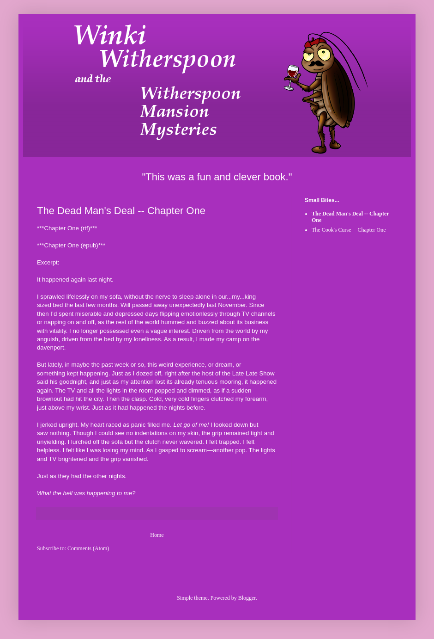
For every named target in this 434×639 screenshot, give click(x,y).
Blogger (247, 598)
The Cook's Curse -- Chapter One (349, 230)
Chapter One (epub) (71, 245)
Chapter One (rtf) (67, 228)
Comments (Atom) (88, 548)
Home (156, 535)
